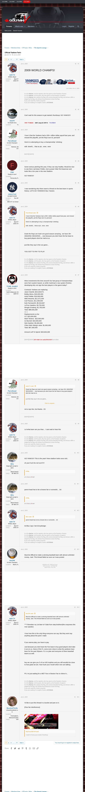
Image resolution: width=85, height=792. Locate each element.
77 (16, 59)
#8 (78, 380)
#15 (78, 697)
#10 (78, 453)
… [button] (13, 59)
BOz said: (29, 516)
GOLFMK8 (4, 1)
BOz (12, 464)
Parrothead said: (31, 213)
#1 (78, 64)
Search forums (17, 30)
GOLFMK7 (12, 1)
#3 (78, 130)
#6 (78, 206)
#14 (78, 607)
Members (31, 26)
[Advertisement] (42, 39)
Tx (17, 125)
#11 (78, 484)
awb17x (8, 55)
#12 (78, 510)
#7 (78, 275)
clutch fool (12, 194)
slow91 (12, 121)
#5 (78, 183)
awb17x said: (30, 386)
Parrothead (12, 141)
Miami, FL (15, 564)
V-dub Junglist (12, 286)
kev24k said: (29, 613)
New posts (8, 30)
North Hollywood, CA (12, 292)
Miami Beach (14, 472)
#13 (78, 549)
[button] (24, 26)
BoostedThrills (12, 708)
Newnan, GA (14, 147)
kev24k (12, 560)
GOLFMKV (26, 1)
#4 (78, 161)
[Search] (78, 26)
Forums (9, 26)
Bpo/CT (16, 79)
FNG (12, 172)
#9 (78, 423)
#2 (78, 109)
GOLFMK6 (19, 1)
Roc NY (16, 198)
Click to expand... (50, 403)
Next (21, 59)
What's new (19, 26)
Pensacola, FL (14, 178)
